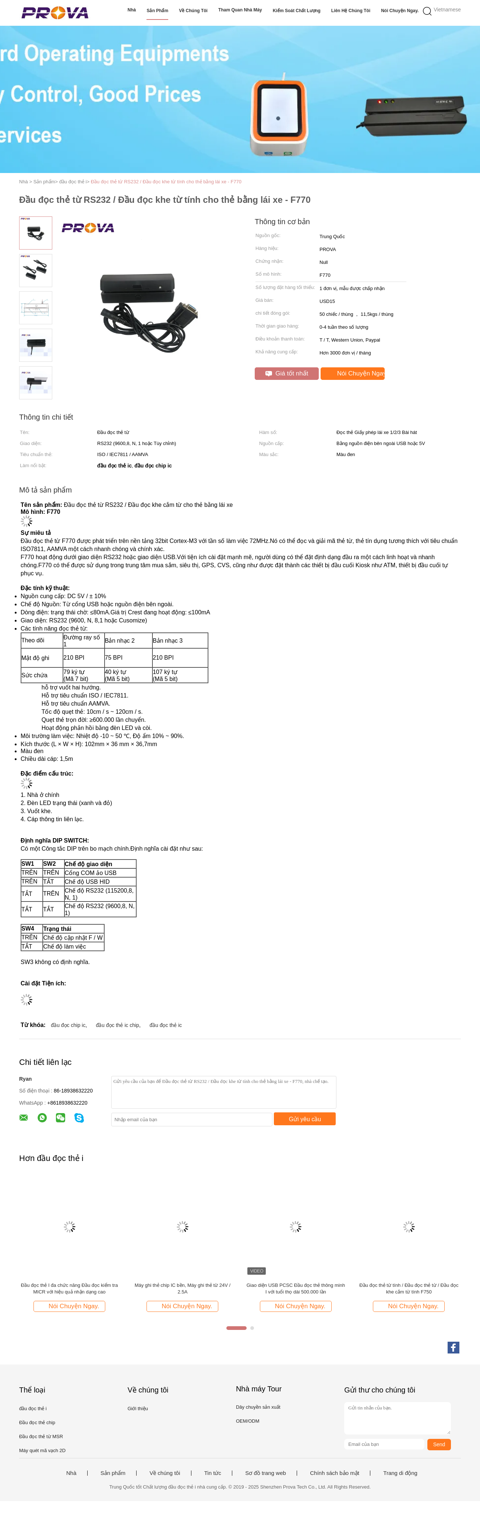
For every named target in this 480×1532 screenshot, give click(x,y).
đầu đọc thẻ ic (165, 1025)
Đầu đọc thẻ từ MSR (41, 1436)
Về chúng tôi (193, 10)
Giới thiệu (137, 1408)
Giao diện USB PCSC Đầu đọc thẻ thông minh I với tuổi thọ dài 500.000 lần (296, 1288)
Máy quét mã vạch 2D (42, 1450)
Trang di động (400, 1473)
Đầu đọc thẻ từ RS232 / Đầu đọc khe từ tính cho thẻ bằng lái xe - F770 (166, 181)
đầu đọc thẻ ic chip (117, 1025)
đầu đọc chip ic (68, 1025)
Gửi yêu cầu (305, 1119)
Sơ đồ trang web (265, 1473)
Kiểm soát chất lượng (297, 10)
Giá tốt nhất (286, 373)
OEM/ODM (248, 1421)
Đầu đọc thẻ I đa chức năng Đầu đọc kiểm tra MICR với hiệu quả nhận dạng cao (69, 1288)
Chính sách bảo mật (334, 1473)
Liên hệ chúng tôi (350, 10)
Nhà (132, 10)
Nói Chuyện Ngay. (400, 10)
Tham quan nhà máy (240, 10)
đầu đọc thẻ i (33, 1408)
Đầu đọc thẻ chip (37, 1422)
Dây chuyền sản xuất (258, 1407)
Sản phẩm (157, 10)
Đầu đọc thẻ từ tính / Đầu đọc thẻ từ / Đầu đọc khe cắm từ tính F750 (408, 1288)
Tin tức (212, 1473)
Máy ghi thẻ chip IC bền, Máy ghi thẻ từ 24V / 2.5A (183, 1288)
